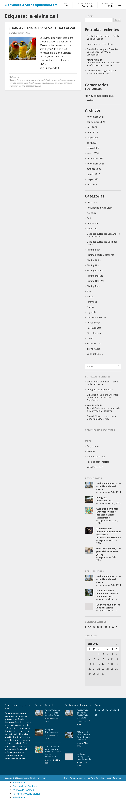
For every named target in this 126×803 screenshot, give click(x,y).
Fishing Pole (93, 286)
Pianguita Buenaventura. (100, 43)
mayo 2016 (92, 179)
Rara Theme (95, 778)
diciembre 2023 (95, 158)
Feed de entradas (96, 456)
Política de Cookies (23, 790)
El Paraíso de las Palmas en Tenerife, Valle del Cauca (107, 593)
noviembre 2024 (95, 116)
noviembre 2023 (95, 163)
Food (89, 291)
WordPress (117, 778)
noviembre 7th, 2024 (110, 492)
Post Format (93, 322)
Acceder (91, 451)
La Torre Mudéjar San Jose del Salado (108, 606)
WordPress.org (95, 466)
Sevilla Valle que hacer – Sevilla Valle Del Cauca (103, 37)
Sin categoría (94, 333)
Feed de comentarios (98, 461)
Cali (89, 218)
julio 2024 (92, 127)
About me (92, 202)
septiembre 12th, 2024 (106, 542)
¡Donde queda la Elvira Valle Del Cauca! (42, 28)
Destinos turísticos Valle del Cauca (102, 243)
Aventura (15, 77)
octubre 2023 (94, 168)
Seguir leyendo (49, 68)
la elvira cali (40, 80)
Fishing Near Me (95, 280)
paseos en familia (17, 86)
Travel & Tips (94, 343)
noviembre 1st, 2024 (110, 503)
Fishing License (95, 270)
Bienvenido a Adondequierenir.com (31, 5)
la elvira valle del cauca (56, 80)
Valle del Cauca (95, 353)
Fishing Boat (93, 249)
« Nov (116, 644)
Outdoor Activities (96, 317)
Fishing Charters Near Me (100, 254)
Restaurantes (94, 327)
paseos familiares (33, 86)
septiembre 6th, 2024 (106, 558)
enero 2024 (93, 153)
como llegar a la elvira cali (22, 80)
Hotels (90, 296)
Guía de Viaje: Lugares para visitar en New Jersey (101, 72)
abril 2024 (92, 142)
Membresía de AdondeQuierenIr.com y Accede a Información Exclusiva (103, 62)
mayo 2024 (92, 137)
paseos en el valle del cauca (60, 83)
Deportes (92, 228)
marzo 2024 (93, 147)
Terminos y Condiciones (26, 793)
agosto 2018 (93, 174)
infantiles (92, 301)
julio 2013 (92, 184)
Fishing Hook (94, 265)
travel (90, 338)
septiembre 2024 (96, 121)
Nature (90, 306)
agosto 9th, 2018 (108, 610)
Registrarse (93, 446)
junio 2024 (92, 132)
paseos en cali (41, 83)
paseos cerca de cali (25, 83)
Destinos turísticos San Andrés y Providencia (103, 235)
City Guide (92, 223)
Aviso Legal (18, 782)
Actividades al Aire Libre (99, 207)
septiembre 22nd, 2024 (107, 522)
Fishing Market (95, 275)
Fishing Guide (94, 260)
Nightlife (91, 312)
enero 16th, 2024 (108, 599)
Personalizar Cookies (24, 786)
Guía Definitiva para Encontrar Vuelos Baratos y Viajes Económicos (103, 52)
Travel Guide (93, 348)
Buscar (89, 16)
